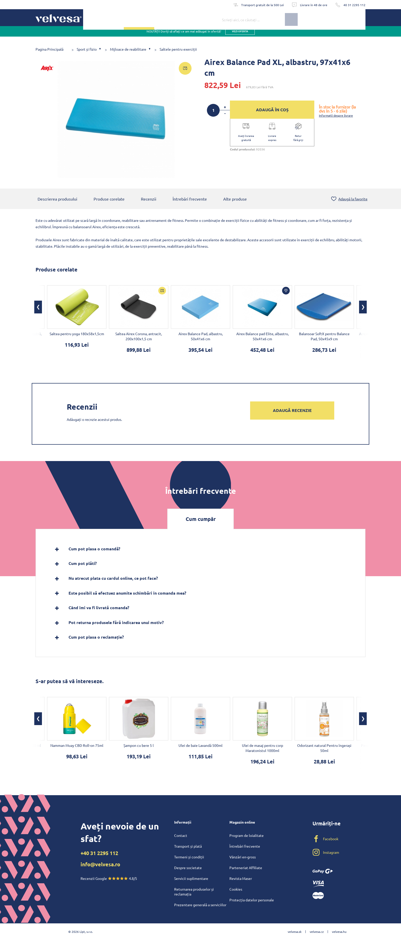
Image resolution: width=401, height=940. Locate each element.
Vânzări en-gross (242, 857)
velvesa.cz (317, 932)
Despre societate (188, 867)
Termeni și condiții (189, 857)
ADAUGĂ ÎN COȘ (272, 109)
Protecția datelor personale (251, 900)
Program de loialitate (246, 835)
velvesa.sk (295, 932)
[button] (38, 307)
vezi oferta (240, 36)
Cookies (235, 889)
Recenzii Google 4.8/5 (109, 878)
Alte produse (235, 199)
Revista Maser (240, 878)
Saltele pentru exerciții (178, 49)
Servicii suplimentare (191, 878)
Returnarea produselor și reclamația (194, 892)
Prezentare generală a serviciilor (200, 904)
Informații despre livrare (336, 115)
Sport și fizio (87, 49)
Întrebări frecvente (190, 199)
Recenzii (148, 199)
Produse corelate (109, 199)
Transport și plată (188, 846)
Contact (180, 835)
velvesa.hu (339, 932)
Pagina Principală (49, 49)
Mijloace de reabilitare (128, 49)
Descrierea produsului (57, 199)
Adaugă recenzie (292, 410)
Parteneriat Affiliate (245, 867)
